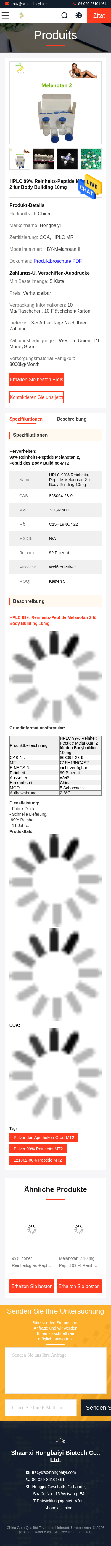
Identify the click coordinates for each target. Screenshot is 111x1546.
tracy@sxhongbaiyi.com (27, 3)
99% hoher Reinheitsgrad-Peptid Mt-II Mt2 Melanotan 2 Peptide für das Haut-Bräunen (31, 1262)
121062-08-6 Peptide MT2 (38, 1160)
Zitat (99, 15)
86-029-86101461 (89, 3)
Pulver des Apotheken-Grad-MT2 (44, 1137)
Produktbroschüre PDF (58, 261)
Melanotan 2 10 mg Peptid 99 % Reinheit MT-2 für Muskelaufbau (78, 1262)
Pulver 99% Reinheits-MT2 (38, 1148)
